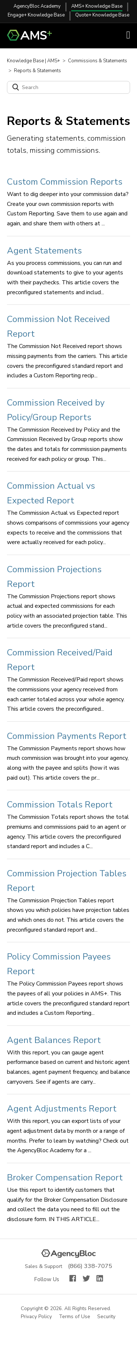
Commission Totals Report (60, 804)
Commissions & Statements (97, 61)
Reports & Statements (37, 70)
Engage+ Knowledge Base (36, 15)
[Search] (68, 87)
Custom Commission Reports (64, 182)
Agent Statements (44, 250)
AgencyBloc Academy (37, 6)
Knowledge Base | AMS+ (33, 61)
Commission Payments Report (66, 736)
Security (106, 1317)
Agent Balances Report (54, 1040)
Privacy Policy (37, 1317)
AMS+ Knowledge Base (96, 6)
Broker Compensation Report (65, 1177)
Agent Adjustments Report (62, 1108)
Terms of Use (75, 1317)
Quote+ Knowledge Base (102, 15)
